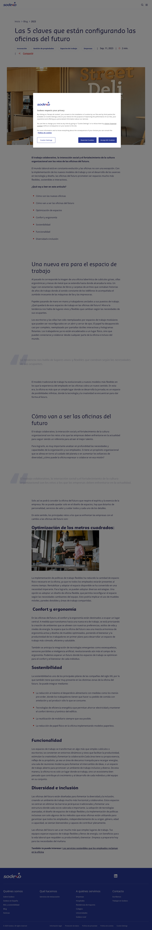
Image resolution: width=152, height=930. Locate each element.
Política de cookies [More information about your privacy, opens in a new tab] (45, 133)
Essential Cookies (87, 140)
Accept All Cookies (108, 140)
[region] (77, 120)
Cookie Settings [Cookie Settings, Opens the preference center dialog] (46, 140)
